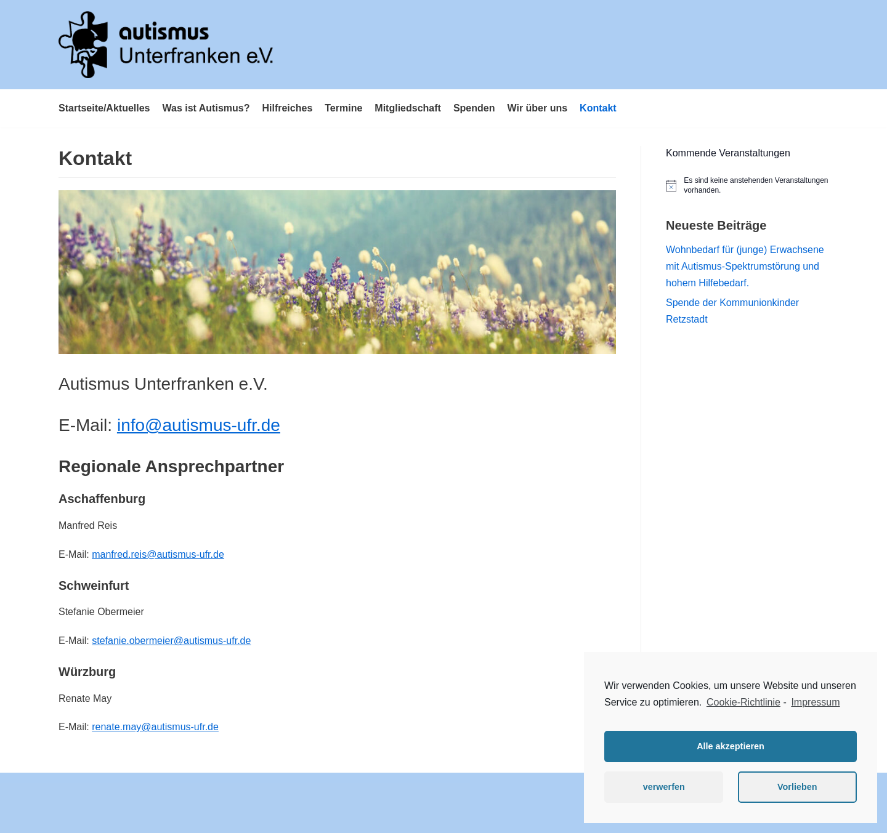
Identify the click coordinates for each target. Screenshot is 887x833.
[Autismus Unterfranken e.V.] (166, 44)
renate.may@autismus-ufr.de (155, 727)
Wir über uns (537, 108)
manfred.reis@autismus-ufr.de (158, 554)
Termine (343, 108)
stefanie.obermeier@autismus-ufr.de (171, 640)
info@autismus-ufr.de (198, 425)
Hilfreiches (287, 108)
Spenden (474, 108)
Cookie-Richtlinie (743, 702)
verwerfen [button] (664, 787)
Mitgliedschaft (408, 108)
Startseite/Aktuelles (104, 108)
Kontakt (598, 108)
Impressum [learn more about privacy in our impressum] (815, 702)
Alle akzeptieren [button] (730, 746)
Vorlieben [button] (797, 787)
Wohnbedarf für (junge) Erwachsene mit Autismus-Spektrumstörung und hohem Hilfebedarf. (745, 266)
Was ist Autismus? (206, 108)
